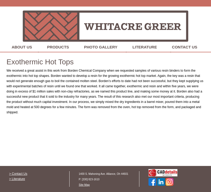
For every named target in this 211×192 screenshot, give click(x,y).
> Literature (17, 179)
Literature (145, 47)
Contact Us (184, 47)
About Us (22, 47)
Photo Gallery (100, 47)
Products (58, 47)
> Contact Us (18, 174)
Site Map (84, 184)
